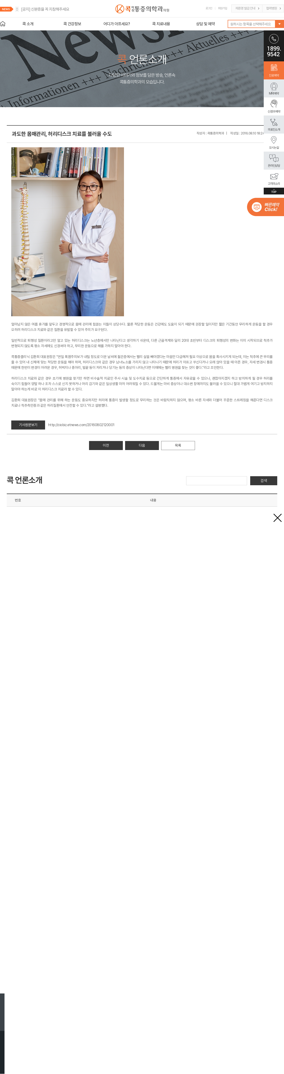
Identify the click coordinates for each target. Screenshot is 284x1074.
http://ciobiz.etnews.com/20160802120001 (81, 425)
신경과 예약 (274, 111)
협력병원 (271, 8)
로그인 (209, 8)
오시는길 (274, 147)
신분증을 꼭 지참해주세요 (45, 9)
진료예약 (274, 75)
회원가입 (222, 8)
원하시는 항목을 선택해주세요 (250, 24)
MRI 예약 (274, 93)
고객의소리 (274, 183)
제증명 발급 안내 (245, 8)
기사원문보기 (28, 425)
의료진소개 (274, 129)
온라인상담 (274, 165)
